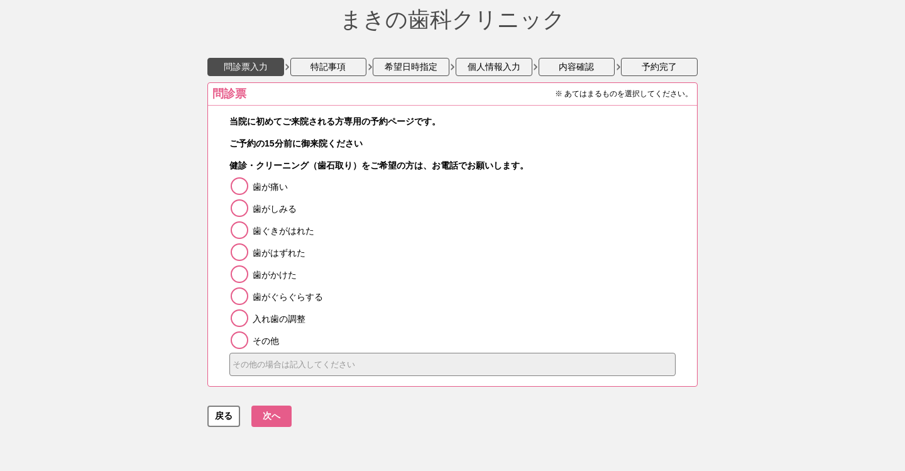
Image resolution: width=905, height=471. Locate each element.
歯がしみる (275, 209)
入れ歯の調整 (279, 319)
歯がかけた (275, 275)
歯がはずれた (279, 253)
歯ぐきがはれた (283, 231)
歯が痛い (270, 187)
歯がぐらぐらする (288, 297)
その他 (266, 341)
